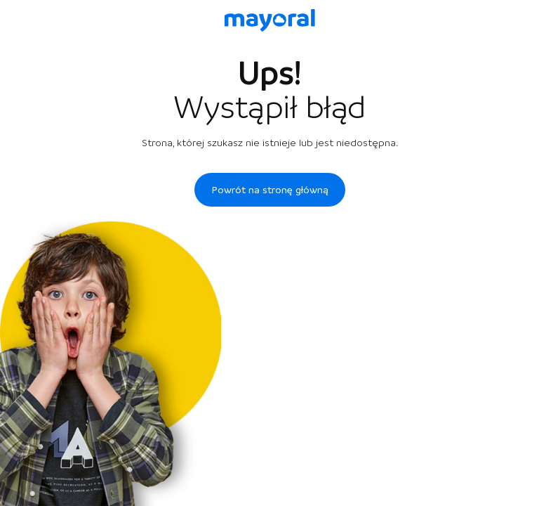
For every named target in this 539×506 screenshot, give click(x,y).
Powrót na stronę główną (269, 189)
